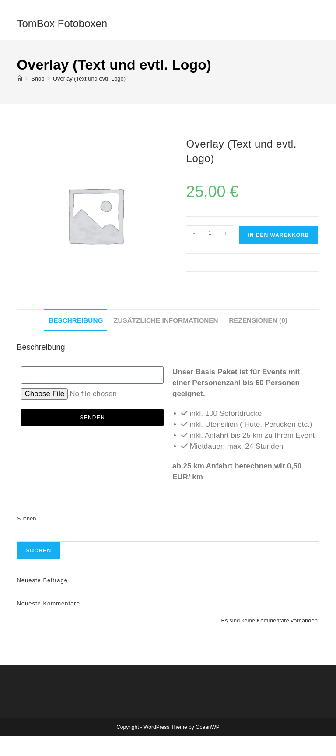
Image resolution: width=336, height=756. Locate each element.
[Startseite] (19, 78)
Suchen (26, 518)
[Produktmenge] (209, 233)
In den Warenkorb (278, 235)
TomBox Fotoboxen (62, 23)
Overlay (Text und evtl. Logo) (89, 78)
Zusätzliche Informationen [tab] (166, 320)
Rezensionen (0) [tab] (258, 320)
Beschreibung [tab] (76, 320)
